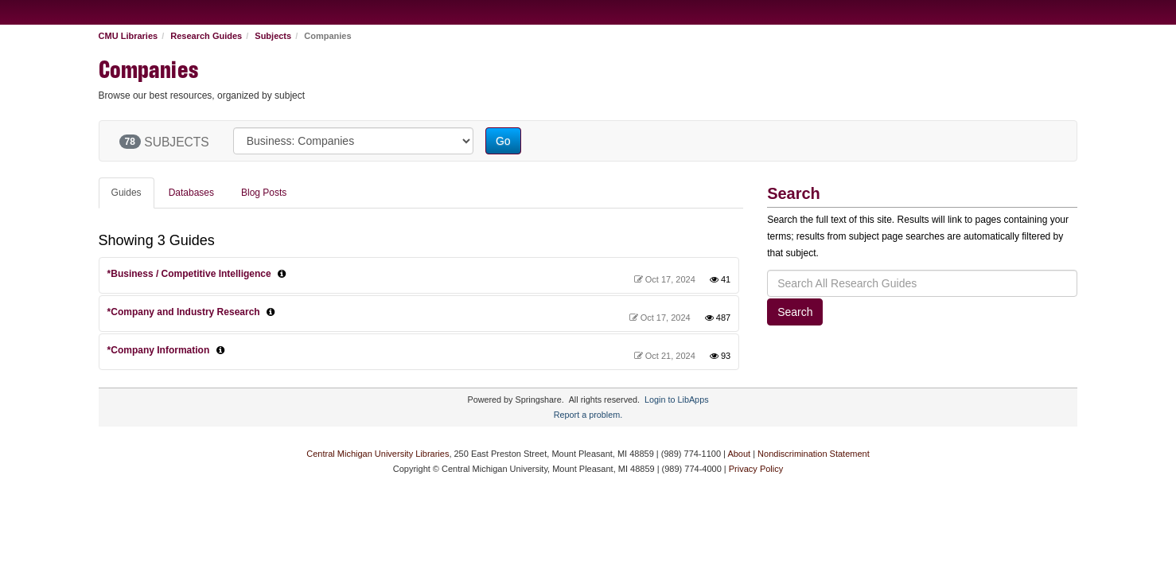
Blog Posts (263, 192)
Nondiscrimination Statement (813, 453)
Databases (191, 192)
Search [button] (794, 312)
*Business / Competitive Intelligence (189, 273)
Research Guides (206, 36)
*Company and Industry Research (183, 312)
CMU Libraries (128, 36)
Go (503, 140)
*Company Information (158, 350)
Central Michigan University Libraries (377, 453)
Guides (126, 192)
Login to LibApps (676, 399)
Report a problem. (588, 414)
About (738, 453)
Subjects (273, 36)
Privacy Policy (756, 469)
